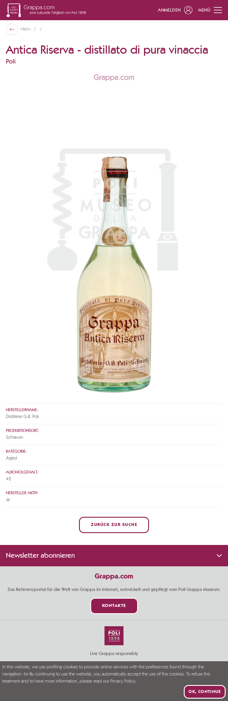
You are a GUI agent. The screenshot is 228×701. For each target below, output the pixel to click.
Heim (26, 29)
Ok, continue (205, 692)
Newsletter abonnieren (114, 555)
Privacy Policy (122, 681)
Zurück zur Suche (114, 525)
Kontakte (114, 606)
